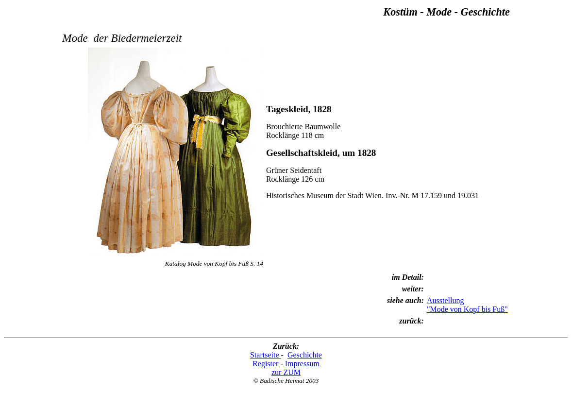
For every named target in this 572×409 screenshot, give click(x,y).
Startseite (265, 355)
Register (265, 363)
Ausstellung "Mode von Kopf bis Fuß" (467, 304)
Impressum (302, 363)
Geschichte (304, 355)
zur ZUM (286, 372)
